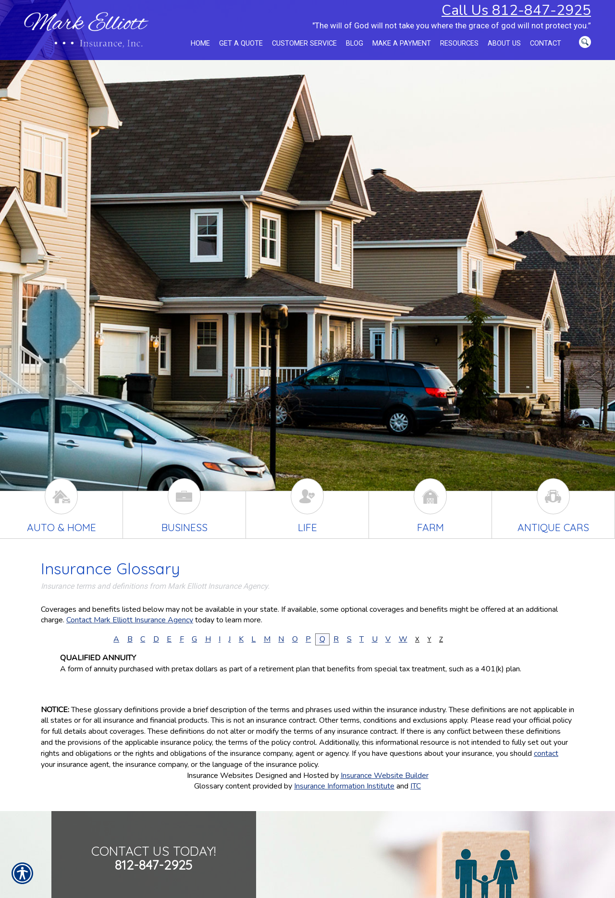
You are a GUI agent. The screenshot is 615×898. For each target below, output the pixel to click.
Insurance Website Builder (385, 775)
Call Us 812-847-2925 (516, 10)
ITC (415, 786)
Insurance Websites (220, 775)
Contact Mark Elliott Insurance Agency (129, 620)
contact (546, 753)
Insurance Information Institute (344, 786)
